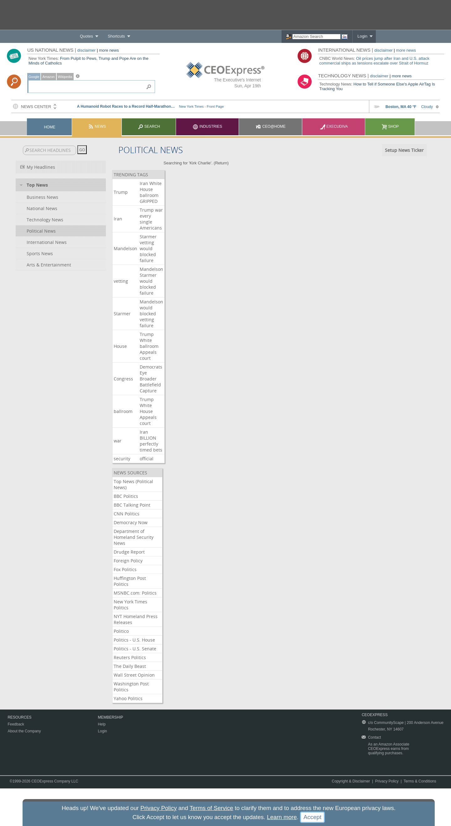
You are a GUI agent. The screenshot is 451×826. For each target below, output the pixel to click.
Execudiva (334, 126)
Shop (390, 126)
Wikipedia (65, 77)
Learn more (282, 817)
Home (49, 127)
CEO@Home (271, 126)
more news (109, 50)
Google (34, 77)
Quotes (86, 36)
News (97, 126)
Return (221, 163)
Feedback (16, 724)
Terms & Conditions (420, 781)
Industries (207, 126)
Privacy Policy (387, 781)
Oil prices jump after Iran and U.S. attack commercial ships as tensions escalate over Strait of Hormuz (374, 60)
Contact (374, 737)
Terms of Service (211, 808)
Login (362, 36)
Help (102, 724)
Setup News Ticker (404, 150)
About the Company (24, 731)
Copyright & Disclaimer (351, 781)
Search (149, 126)
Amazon (48, 77)
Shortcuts (116, 36)
